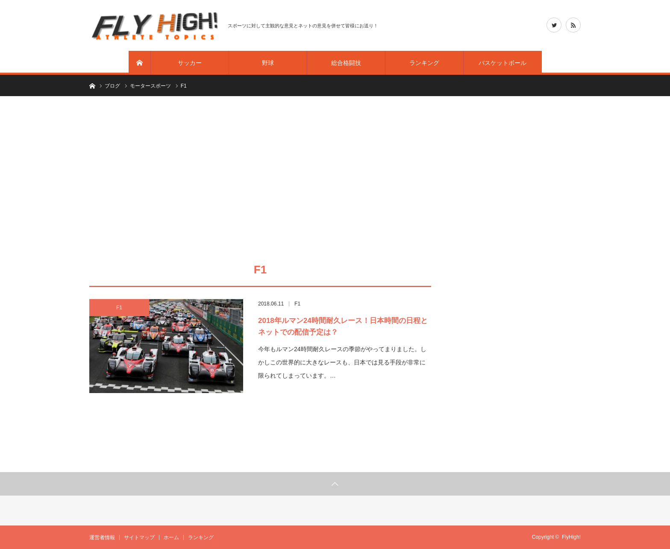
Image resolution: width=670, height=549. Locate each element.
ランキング (424, 62)
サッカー (190, 62)
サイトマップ (139, 537)
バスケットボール (502, 62)
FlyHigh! (571, 537)
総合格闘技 (346, 62)
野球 (268, 62)
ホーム (171, 537)
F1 (119, 308)
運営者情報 (102, 537)
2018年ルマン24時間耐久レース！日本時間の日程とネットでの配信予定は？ (343, 326)
